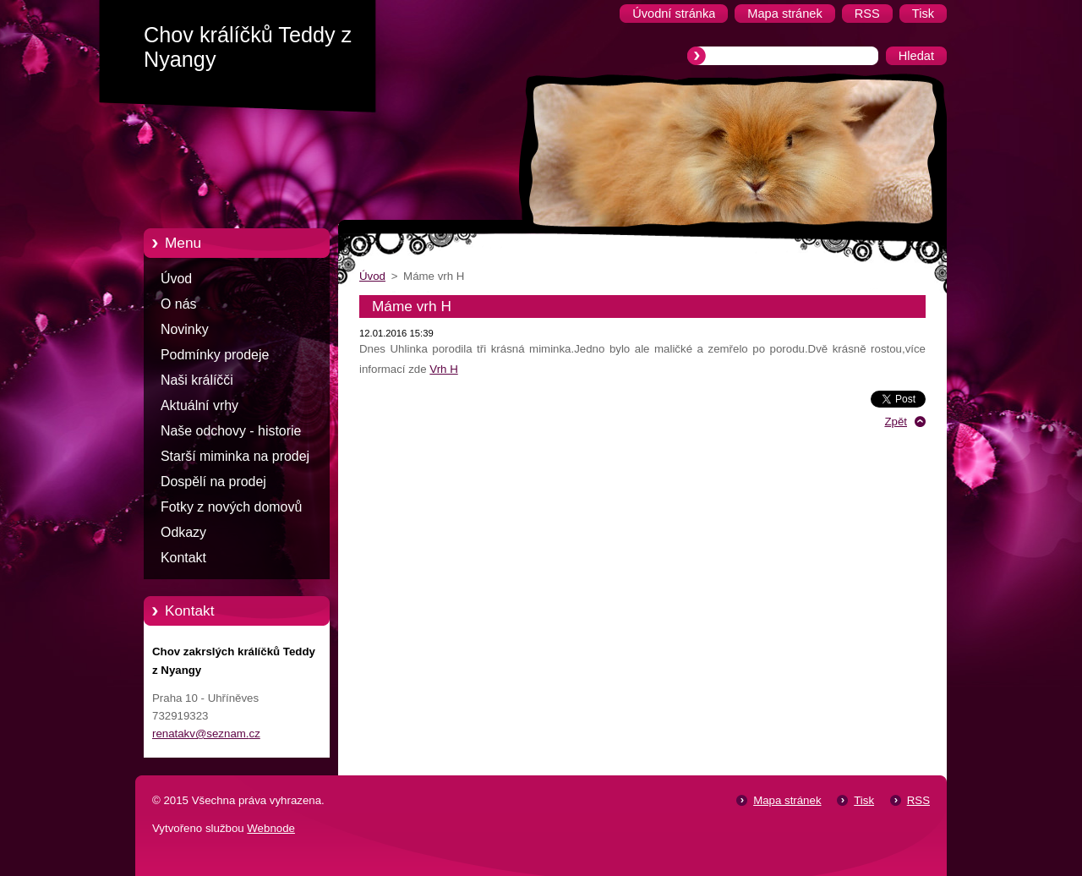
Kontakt (183, 557)
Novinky (185, 329)
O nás (178, 304)
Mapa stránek (787, 800)
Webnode (271, 828)
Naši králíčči (197, 380)
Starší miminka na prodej (235, 456)
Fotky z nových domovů (231, 507)
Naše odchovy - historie (231, 431)
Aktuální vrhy (199, 405)
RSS (918, 800)
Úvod (176, 278)
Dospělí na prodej (213, 481)
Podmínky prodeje (215, 355)
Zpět (895, 421)
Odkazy (183, 532)
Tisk (864, 800)
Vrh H (443, 369)
